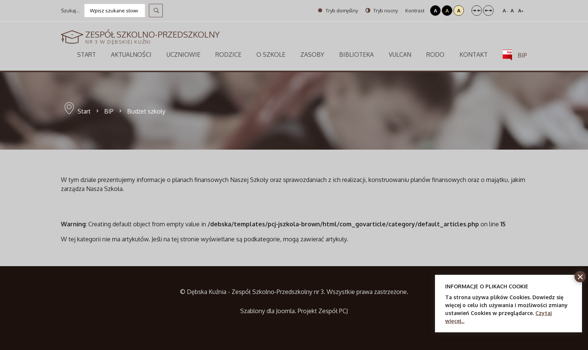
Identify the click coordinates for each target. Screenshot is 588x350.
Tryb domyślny (338, 10)
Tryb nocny (381, 10)
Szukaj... (70, 11)
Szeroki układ (488, 10)
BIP (109, 111)
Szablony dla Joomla (267, 311)
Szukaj (156, 10)
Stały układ (477, 10)
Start (84, 111)
